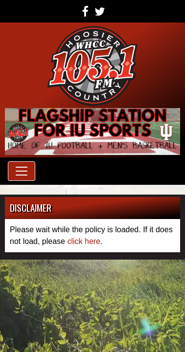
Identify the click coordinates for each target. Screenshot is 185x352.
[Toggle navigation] (21, 171)
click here (83, 241)
